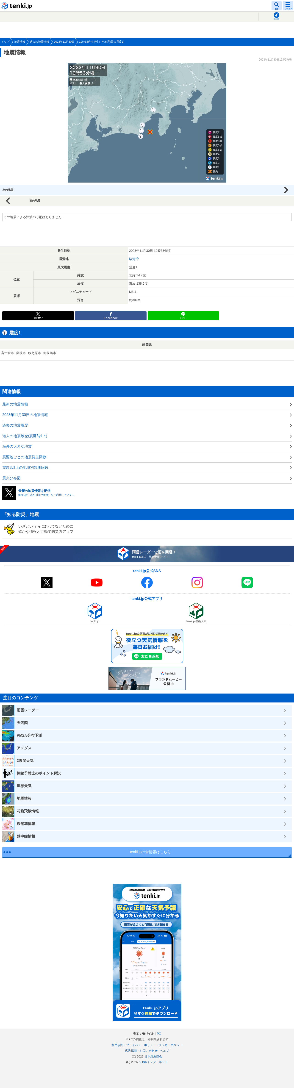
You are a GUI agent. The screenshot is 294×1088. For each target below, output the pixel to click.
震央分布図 (11, 478)
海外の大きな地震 (17, 446)
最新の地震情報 (15, 404)
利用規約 (117, 1045)
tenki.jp (17, 5)
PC (159, 1033)
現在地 (276, 19)
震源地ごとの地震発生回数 (24, 457)
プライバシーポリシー (141, 1045)
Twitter (38, 318)
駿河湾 (134, 259)
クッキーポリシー (171, 1045)
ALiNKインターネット (153, 1062)
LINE (183, 318)
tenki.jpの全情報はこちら (150, 852)
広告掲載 (131, 1050)
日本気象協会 (153, 1056)
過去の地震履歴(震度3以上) (24, 436)
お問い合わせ (149, 1050)
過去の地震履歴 (15, 425)
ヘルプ (164, 1050)
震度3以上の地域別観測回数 (25, 467)
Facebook (111, 318)
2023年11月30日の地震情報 (25, 415)
